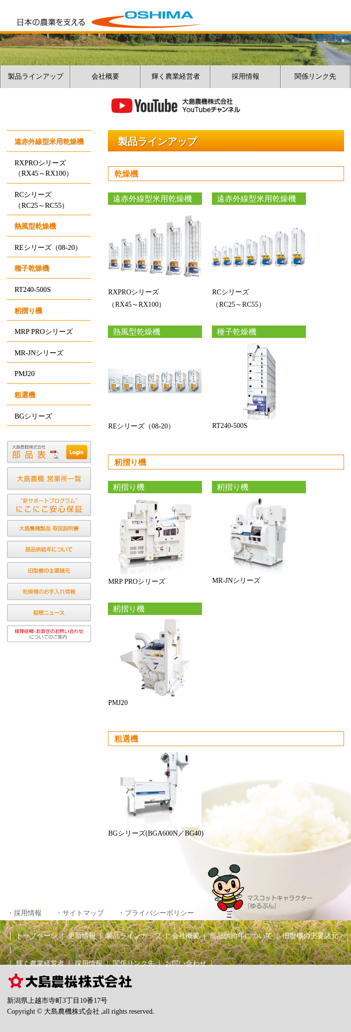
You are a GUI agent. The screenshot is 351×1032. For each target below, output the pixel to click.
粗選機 (24, 395)
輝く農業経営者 (175, 76)
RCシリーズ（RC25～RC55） (41, 199)
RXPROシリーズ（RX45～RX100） (43, 168)
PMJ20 (24, 373)
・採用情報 (24, 913)
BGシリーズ (33, 416)
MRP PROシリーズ (43, 331)
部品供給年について (241, 935)
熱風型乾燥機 (35, 226)
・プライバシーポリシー (156, 913)
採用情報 (245, 76)
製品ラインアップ (35, 76)
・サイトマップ (79, 913)
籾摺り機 (28, 311)
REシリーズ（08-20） (48, 247)
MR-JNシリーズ (38, 353)
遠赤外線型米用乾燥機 (49, 141)
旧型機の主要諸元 (310, 935)
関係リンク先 (315, 76)
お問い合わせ (185, 963)
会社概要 (105, 76)
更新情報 (82, 935)
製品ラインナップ (133, 935)
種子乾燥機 (31, 268)
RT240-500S (32, 289)
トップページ (36, 935)
